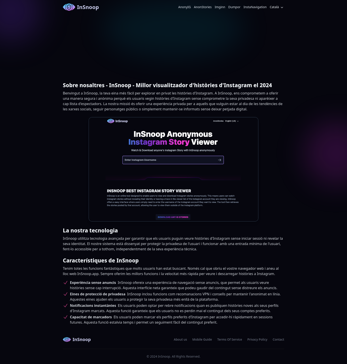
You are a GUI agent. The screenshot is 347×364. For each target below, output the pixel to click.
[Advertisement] (173, 47)
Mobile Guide (202, 339)
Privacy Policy (257, 339)
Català (277, 7)
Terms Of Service (229, 339)
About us (180, 339)
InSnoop (81, 7)
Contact (278, 339)
